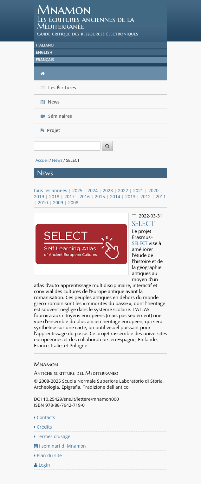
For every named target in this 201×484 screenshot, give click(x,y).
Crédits (43, 427)
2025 (77, 190)
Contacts (44, 417)
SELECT (139, 243)
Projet (51, 130)
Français (45, 59)
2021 (138, 190)
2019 (39, 196)
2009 (58, 202)
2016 (85, 196)
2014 (115, 196)
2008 (73, 202)
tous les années (50, 190)
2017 (69, 196)
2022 (123, 190)
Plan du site (48, 455)
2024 (93, 190)
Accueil (42, 160)
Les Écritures (58, 88)
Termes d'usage (52, 436)
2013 (130, 196)
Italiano (45, 45)
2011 (161, 196)
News (51, 102)
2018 (54, 196)
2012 (145, 196)
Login (42, 465)
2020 (153, 190)
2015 (100, 196)
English (44, 52)
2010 (43, 202)
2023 (108, 190)
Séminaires (56, 116)
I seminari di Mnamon (60, 446)
